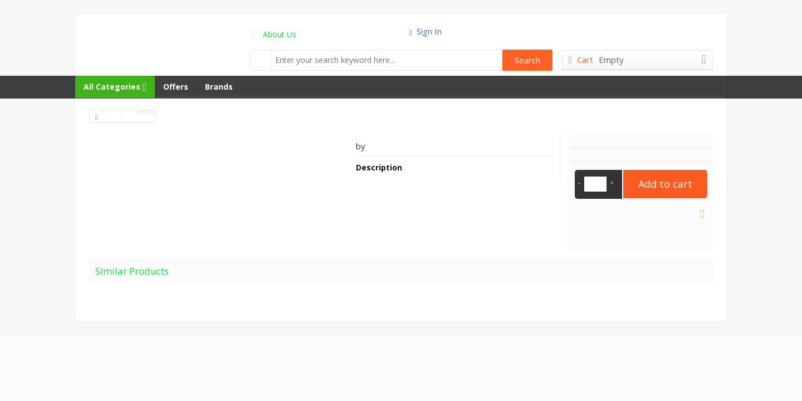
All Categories (115, 86)
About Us (279, 34)
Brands (219, 86)
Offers (175, 86)
